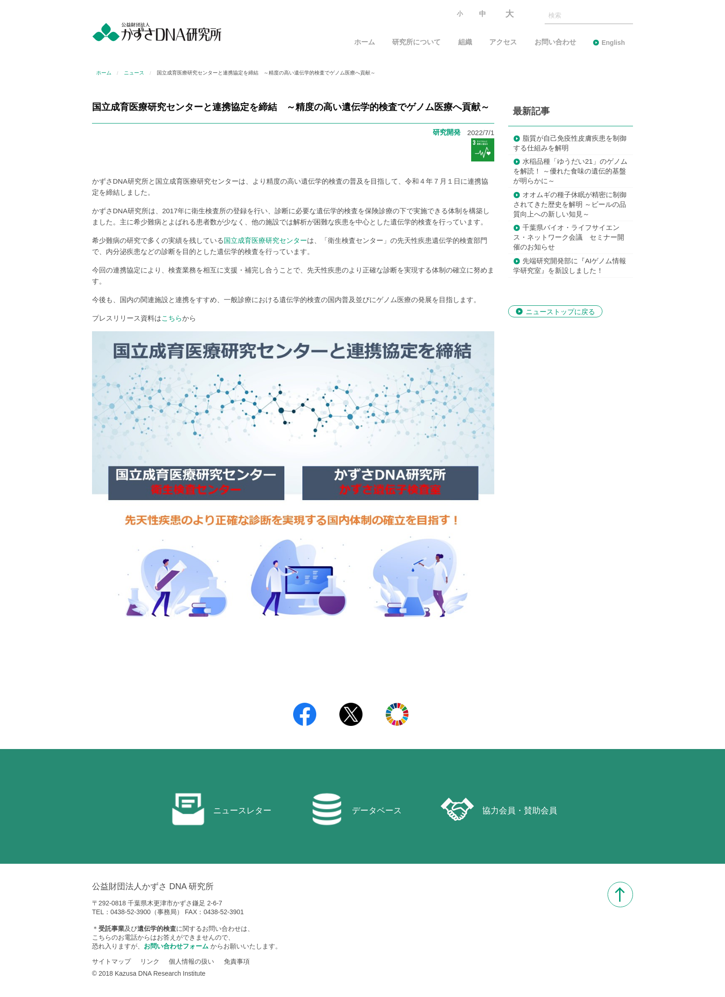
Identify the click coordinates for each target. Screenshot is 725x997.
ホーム (364, 42)
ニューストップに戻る (560, 311)
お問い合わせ (555, 42)
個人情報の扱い (191, 961)
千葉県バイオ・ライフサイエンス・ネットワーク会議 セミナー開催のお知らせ (568, 237)
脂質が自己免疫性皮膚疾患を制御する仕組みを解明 (570, 143)
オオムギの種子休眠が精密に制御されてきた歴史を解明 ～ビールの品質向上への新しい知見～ (570, 204)
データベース (356, 809)
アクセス (503, 42)
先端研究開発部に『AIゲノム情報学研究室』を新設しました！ (569, 265)
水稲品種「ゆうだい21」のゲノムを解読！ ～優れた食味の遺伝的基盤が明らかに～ (570, 171)
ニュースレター (221, 809)
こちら (171, 318)
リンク (150, 961)
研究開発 (447, 132)
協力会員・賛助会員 (499, 809)
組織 (465, 42)
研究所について (416, 42)
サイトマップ (111, 961)
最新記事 (531, 111)
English (613, 42)
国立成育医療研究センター (265, 240)
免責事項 (237, 961)
